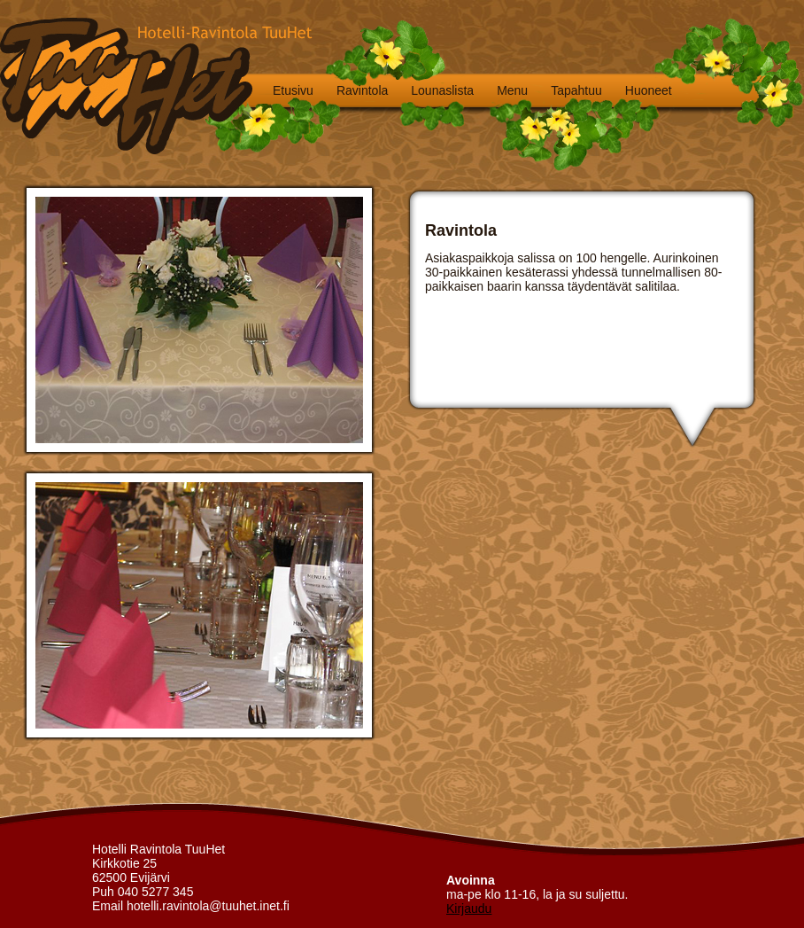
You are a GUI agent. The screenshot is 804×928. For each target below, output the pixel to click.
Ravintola (362, 90)
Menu (512, 90)
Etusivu (293, 90)
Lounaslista (442, 90)
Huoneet (648, 90)
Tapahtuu (576, 90)
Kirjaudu (468, 908)
